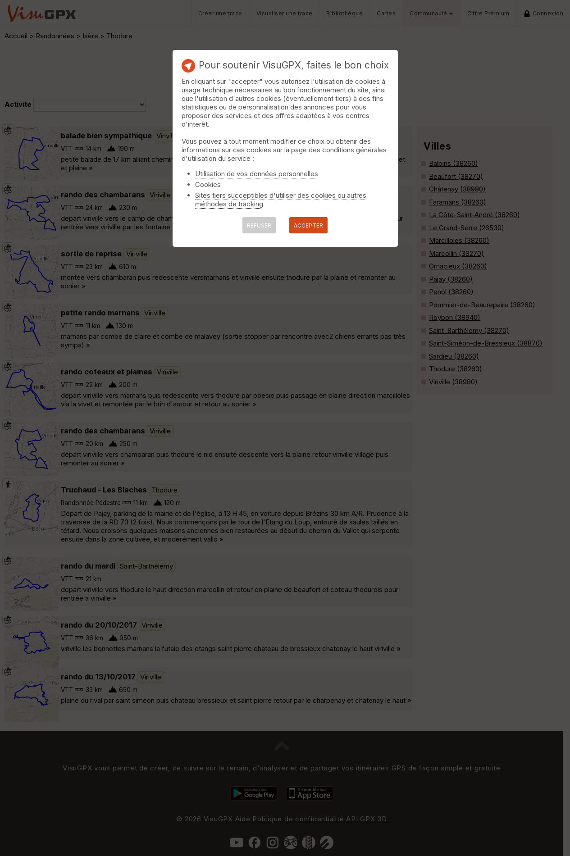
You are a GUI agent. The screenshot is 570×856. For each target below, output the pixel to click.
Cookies (208, 184)
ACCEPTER (308, 225)
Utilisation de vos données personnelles (256, 173)
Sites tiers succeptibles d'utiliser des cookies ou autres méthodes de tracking (280, 199)
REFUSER (259, 225)
